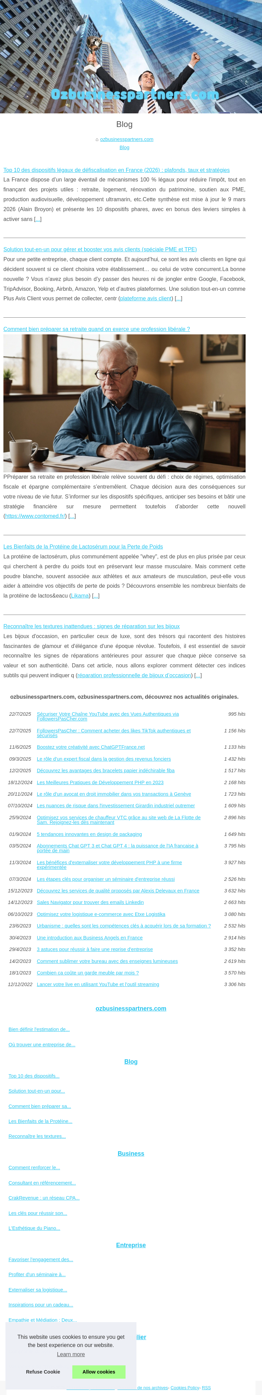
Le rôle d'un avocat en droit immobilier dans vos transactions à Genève (114, 794)
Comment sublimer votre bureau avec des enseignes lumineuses (107, 961)
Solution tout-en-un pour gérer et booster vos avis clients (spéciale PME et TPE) (100, 249)
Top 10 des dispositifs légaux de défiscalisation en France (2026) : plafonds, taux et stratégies (116, 170)
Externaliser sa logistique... (38, 1290)
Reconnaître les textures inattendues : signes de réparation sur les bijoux (91, 626)
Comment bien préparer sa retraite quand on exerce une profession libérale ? (96, 329)
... (37, 219)
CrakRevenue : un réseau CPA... (44, 1198)
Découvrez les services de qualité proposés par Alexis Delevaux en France (118, 890)
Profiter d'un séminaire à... (37, 1274)
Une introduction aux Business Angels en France (90, 937)
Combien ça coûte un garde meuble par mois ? (88, 972)
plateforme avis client (145, 298)
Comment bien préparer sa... (40, 1106)
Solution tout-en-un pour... (37, 1091)
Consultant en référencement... (42, 1183)
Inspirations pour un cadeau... (41, 1304)
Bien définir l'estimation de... (39, 1029)
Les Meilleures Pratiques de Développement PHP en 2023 (100, 782)
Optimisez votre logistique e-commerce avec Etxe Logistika (101, 914)
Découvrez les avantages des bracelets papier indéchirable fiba (106, 770)
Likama (80, 596)
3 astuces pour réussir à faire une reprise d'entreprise (95, 949)
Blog (124, 147)
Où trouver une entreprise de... (42, 1044)
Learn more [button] (71, 1354)
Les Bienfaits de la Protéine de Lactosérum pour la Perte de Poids (83, 547)
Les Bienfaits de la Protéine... (40, 1121)
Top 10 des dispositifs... (34, 1076)
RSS (206, 1387)
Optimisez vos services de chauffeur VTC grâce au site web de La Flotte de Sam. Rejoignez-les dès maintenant (119, 820)
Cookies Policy (185, 1387)
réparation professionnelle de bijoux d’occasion (134, 675)
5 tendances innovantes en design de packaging (89, 834)
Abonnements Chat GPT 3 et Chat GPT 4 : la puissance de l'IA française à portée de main (117, 848)
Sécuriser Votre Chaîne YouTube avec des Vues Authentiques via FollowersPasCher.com (108, 717)
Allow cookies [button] (99, 1372)
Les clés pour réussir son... (38, 1213)
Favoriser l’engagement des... (41, 1259)
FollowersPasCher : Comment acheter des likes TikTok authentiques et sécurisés (114, 733)
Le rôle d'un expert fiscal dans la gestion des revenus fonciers (104, 759)
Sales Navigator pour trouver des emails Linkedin (90, 902)
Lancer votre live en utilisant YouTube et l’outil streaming (98, 984)
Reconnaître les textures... (37, 1136)
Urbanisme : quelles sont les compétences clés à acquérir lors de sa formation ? (124, 925)
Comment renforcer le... (34, 1167)
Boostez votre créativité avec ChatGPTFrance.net (91, 747)
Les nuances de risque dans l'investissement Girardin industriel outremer (116, 805)
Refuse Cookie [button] (43, 1372)
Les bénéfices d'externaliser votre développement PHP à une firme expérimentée (109, 865)
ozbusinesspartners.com (127, 139)
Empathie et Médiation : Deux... (43, 1320)
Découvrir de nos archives (142, 1387)
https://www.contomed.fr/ (35, 516)
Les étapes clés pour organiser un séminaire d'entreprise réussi (106, 879)
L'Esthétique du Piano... (34, 1228)
